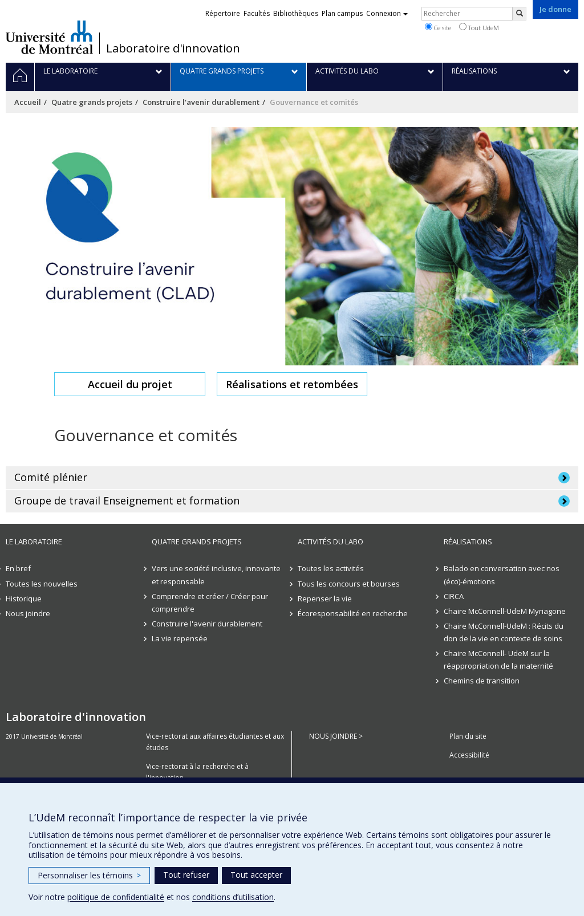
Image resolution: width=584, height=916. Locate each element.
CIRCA (454, 596)
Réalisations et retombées (292, 384)
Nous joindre (28, 613)
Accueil (27, 102)
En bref (18, 568)
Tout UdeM (479, 27)
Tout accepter (256, 874)
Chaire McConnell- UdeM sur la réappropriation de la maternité (498, 659)
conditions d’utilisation (233, 896)
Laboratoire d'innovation (173, 48)
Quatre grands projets (91, 102)
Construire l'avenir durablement (201, 102)
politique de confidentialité (115, 896)
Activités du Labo (330, 541)
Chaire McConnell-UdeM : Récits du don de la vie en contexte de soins (503, 632)
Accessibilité (469, 755)
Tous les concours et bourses (349, 584)
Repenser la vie (325, 598)
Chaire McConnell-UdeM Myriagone (505, 611)
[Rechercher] (519, 14)
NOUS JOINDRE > (336, 736)
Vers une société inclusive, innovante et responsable (216, 574)
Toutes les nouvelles (42, 584)
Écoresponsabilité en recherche (353, 613)
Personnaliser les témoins (89, 875)
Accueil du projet (130, 384)
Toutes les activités (331, 568)
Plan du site (467, 736)
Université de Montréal (49, 37)
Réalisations (468, 541)
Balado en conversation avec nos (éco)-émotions (501, 574)
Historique (24, 598)
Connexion (387, 13)
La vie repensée (180, 638)
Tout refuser (186, 874)
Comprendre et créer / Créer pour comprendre (210, 602)
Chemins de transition (482, 680)
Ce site (438, 27)
